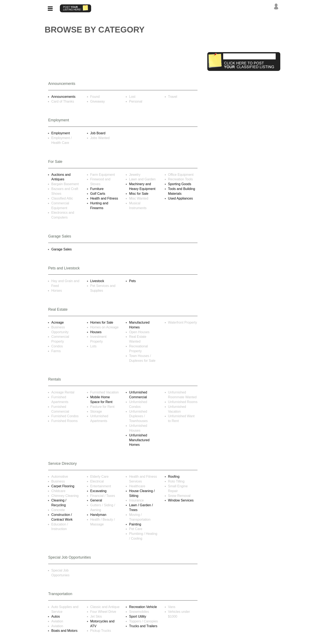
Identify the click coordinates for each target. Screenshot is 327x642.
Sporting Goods (179, 184)
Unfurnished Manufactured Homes (139, 440)
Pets (132, 281)
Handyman (98, 514)
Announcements (63, 96)
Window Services (181, 500)
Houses (96, 332)
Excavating (98, 491)
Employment (60, 133)
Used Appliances (180, 198)
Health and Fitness (104, 198)
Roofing (174, 476)
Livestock (97, 281)
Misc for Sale (138, 193)
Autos (55, 616)
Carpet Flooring (62, 486)
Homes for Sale (101, 322)
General (96, 500)
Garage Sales (61, 249)
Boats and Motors (64, 630)
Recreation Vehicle (143, 607)
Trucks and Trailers (143, 626)
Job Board (98, 133)
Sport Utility (137, 616)
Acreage (57, 322)
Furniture (97, 189)
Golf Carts (97, 193)
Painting (135, 524)
